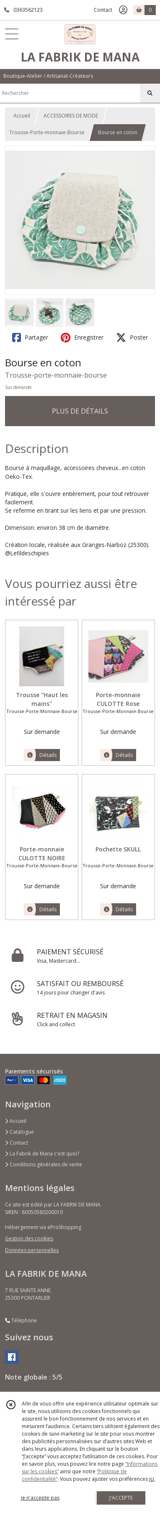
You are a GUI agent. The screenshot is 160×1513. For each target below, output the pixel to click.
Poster (132, 337)
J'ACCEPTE (121, 1497)
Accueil (21, 115)
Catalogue (19, 1131)
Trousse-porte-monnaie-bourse (56, 375)
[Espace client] (123, 10)
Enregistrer (82, 337)
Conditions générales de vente (43, 1164)
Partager (30, 337)
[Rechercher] (150, 93)
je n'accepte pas (40, 1497)
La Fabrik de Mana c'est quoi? (42, 1153)
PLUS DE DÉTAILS (80, 411)
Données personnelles (32, 1250)
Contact (103, 9)
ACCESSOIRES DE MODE (71, 115)
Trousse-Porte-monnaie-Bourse (47, 132)
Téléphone (21, 1320)
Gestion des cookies (29, 1238)
